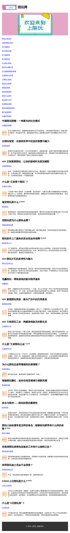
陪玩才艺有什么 (7, 263)
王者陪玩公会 (6, 349)
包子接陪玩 (6, 47)
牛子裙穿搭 (6, 55)
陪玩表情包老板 (7, 451)
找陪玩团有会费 (7, 225)
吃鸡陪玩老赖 (6, 104)
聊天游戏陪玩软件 (8, 108)
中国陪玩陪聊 (6, 125)
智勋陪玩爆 (6, 385)
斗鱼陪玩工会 (6, 326)
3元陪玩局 (5, 508)
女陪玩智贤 (6, 146)
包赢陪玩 (5, 283)
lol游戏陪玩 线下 (7, 43)
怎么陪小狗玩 (6, 63)
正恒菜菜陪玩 (6, 166)
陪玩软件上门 (6, 243)
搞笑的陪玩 (6, 369)
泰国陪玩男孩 (6, 304)
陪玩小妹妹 (6, 433)
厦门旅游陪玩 (6, 112)
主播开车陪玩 (6, 116)
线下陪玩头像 (6, 51)
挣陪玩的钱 (6, 87)
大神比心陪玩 (6, 79)
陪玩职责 (5, 407)
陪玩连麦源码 (6, 92)
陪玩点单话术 (6, 39)
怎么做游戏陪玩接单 (9, 71)
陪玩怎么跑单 (6, 83)
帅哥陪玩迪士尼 (7, 469)
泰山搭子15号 (7, 100)
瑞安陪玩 (5, 207)
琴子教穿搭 (6, 59)
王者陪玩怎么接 (7, 75)
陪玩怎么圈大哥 (7, 67)
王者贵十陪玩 (6, 186)
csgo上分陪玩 (7, 485)
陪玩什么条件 (6, 96)
